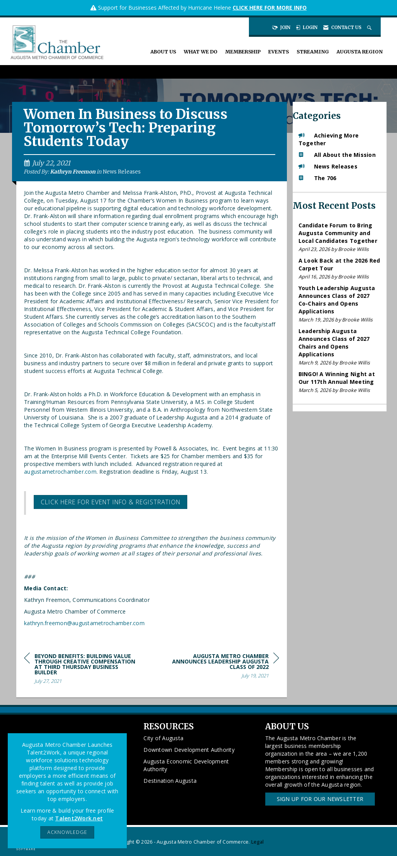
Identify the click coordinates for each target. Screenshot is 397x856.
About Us (163, 52)
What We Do (200, 52)
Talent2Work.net (79, 818)
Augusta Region (360, 52)
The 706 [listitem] (318, 178)
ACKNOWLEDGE (67, 832)
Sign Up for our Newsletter (320, 799)
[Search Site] (370, 27)
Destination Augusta (170, 780)
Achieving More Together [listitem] (329, 139)
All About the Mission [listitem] (337, 154)
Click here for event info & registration (110, 502)
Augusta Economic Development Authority (186, 765)
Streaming (313, 52)
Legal (257, 842)
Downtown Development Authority (189, 749)
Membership (243, 52)
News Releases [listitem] (328, 166)
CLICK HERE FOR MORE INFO (270, 7)
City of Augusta (163, 738)
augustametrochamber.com (60, 471)
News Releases (122, 171)
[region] (221, 667)
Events (278, 52)
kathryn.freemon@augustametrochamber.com (84, 623)
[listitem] (340, 237)
